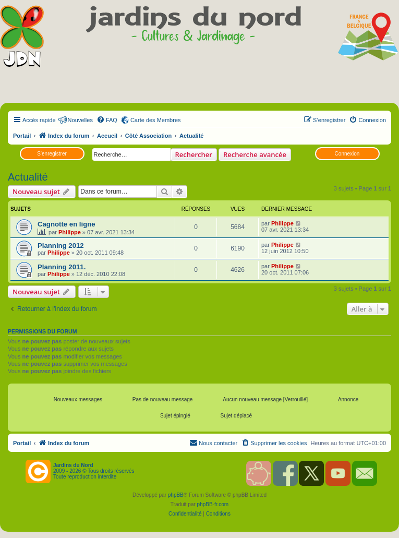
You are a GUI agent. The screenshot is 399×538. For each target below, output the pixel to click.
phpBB (176, 495)
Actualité (28, 177)
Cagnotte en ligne (66, 224)
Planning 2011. (62, 267)
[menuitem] (106, 120)
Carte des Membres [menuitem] (155, 120)
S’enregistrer (52, 154)
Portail (22, 136)
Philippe (69, 232)
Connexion (347, 154)
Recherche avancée (254, 154)
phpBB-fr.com (213, 504)
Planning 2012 (61, 245)
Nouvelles (80, 120)
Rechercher (193, 154)
